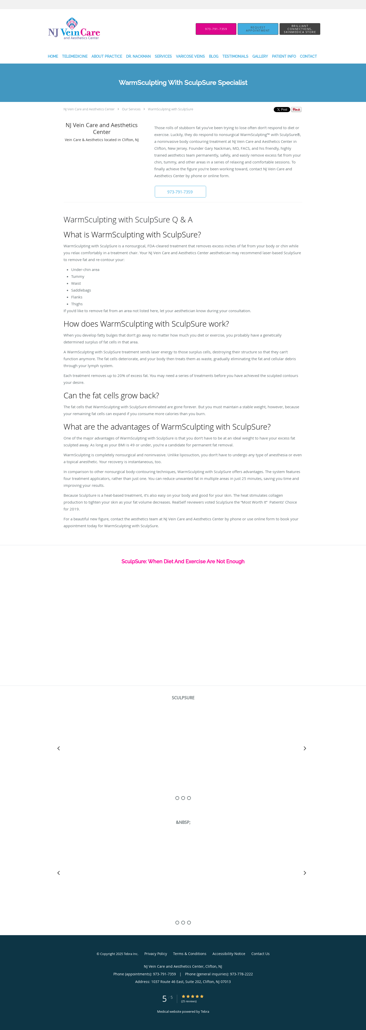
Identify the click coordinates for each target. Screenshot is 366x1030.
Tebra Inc (131, 953)
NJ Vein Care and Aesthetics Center (89, 109)
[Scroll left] (58, 748)
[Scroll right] (305, 748)
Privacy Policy (155, 953)
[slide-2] (189, 798)
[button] (258, 29)
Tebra (205, 1011)
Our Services (131, 109)
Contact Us (260, 953)
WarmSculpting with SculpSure (170, 109)
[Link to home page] (64, 29)
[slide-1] (183, 798)
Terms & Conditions (189, 953)
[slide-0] (177, 798)
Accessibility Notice (228, 953)
